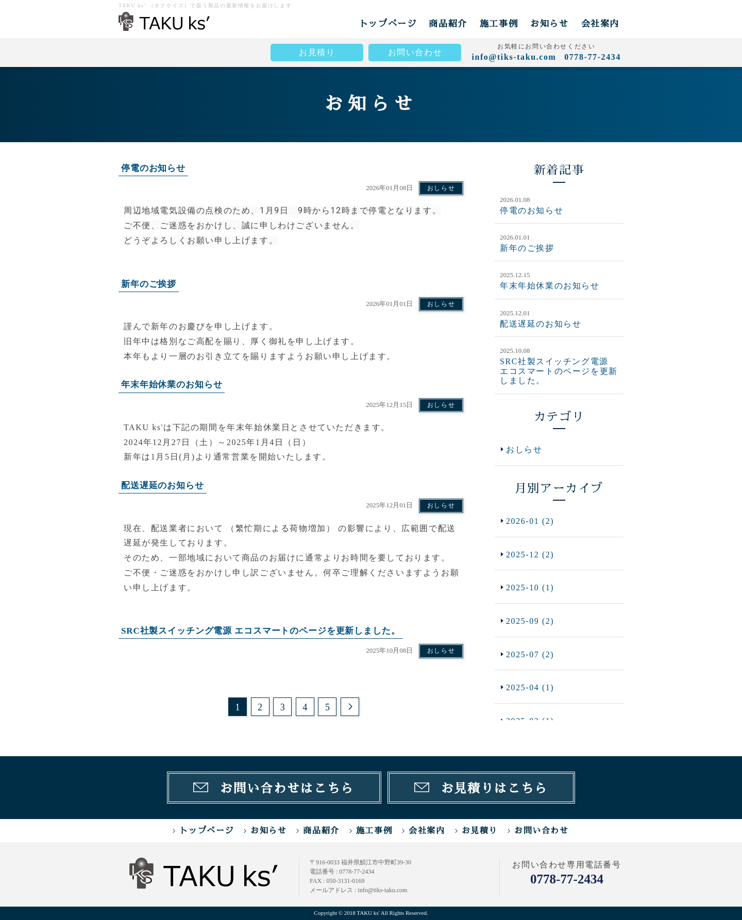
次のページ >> (350, 706)
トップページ (388, 23)
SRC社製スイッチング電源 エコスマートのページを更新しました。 (559, 371)
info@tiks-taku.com (513, 57)
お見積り (317, 52)
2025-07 (530, 654)
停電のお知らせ (531, 210)
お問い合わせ (415, 52)
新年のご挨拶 (527, 248)
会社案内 (600, 23)
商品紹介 (448, 23)
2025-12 (530, 554)
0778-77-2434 (566, 879)
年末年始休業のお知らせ (550, 285)
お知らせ (549, 23)
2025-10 (530, 588)
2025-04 (530, 688)
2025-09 (530, 621)
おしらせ (441, 188)
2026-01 (530, 521)
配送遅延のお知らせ (540, 323)
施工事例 (499, 23)
